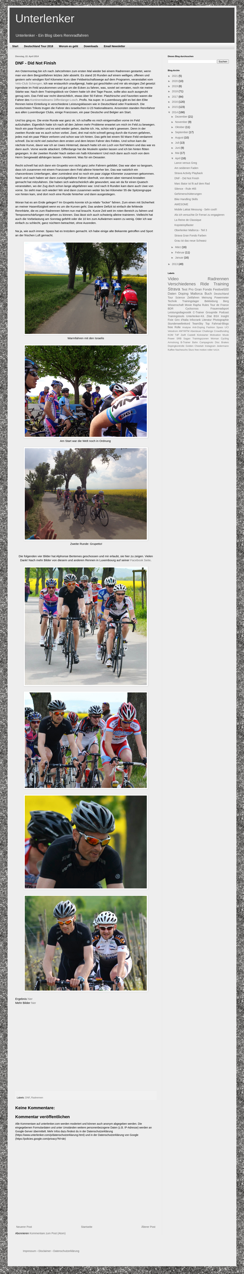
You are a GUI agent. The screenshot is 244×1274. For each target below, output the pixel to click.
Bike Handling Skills (186, 199)
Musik (225, 335)
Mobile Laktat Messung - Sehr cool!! (195, 209)
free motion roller (204, 350)
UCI (227, 327)
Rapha (197, 304)
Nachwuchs (181, 350)
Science (180, 297)
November (181, 121)
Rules (205, 304)
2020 (175, 81)
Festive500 (221, 289)
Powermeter (221, 297)
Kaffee (171, 350)
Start (15, 46)
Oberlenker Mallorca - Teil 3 (190, 230)
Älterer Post (148, 1226)
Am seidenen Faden (186, 167)
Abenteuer (195, 331)
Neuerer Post (24, 1226)
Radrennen (37, 1097)
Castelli (191, 335)
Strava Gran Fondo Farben (190, 235)
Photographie (221, 319)
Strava (174, 289)
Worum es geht (68, 46)
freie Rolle (174, 327)
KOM (170, 335)
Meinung (207, 297)
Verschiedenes (182, 284)
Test (184, 289)
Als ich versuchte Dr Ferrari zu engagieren (199, 214)
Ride (204, 284)
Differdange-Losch (66, 99)
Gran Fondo (203, 289)
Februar (180, 252)
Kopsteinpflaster (183, 225)
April (178, 158)
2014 (175, 112)
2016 (175, 101)
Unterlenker (44, 18)
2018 (175, 91)
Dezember (181, 116)
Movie (188, 304)
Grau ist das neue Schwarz (190, 240)
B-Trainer (185, 342)
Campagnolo (206, 342)
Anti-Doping (198, 327)
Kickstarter (202, 335)
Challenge (207, 331)
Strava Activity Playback (188, 173)
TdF (177, 335)
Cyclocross (191, 308)
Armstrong (173, 342)
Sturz (191, 350)
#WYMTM (184, 331)
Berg (226, 301)
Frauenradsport (219, 308)
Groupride (212, 312)
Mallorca (196, 293)
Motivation (215, 335)
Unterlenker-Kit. (195, 316)
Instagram (210, 346)
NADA (216, 350)
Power (171, 338)
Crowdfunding (221, 331)
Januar (179, 257)
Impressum (29, 1251)
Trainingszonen (200, 338)
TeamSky (197, 323)
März (178, 247)
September (182, 132)
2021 (175, 75)
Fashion (210, 327)
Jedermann (223, 346)
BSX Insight (221, 316)
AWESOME (181, 204)
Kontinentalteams (41, 99)
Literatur (207, 319)
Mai (177, 152)
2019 (175, 86)
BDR (170, 308)
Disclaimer (45, 1251)
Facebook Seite (140, 560)
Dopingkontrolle (176, 346)
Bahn (195, 342)
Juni (178, 147)
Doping (183, 293)
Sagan (186, 338)
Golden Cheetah (195, 346)
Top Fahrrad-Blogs (217, 323)
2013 (175, 264)
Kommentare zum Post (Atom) (48, 1233)
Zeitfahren (193, 297)
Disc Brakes (222, 342)
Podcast (224, 312)
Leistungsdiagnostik (179, 312)
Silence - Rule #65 (185, 188)
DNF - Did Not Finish (186, 178)
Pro (191, 289)
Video (173, 278)
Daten (172, 293)
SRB (179, 338)
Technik (172, 301)
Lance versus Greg (185, 162)
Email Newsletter (114, 46)
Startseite (86, 1226)
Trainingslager (190, 301)
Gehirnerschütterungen (188, 193)
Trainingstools (176, 316)
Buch (208, 293)
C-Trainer (198, 312)
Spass (219, 327)
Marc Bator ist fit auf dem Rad (192, 183)
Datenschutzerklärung (66, 1251)
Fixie (170, 319)
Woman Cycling (220, 338)
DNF (27, 1097)
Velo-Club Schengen (28, 83)
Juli (177, 142)
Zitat (209, 316)
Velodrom (173, 331)
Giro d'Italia (182, 319)
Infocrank (195, 319)
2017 (175, 96)
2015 (175, 106)
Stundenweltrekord (179, 323)
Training (221, 284)
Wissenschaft (176, 304)
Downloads (91, 46)
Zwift (183, 335)
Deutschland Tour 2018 (38, 46)
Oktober (180, 127)
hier (30, 998)
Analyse (186, 327)
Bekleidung (211, 301)
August (179, 137)
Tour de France (219, 304)
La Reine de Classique (187, 219)
